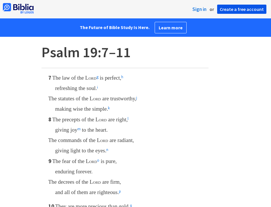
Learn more (171, 27)
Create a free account (242, 9)
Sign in (199, 9)
